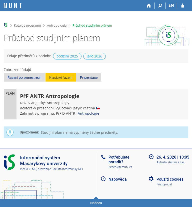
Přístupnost (164, 184)
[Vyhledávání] (160, 6)
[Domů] (148, 6)
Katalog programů (27, 25)
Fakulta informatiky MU (67, 169)
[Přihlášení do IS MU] (182, 6)
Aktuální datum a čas (170, 162)
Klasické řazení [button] (60, 78)
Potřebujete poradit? (119, 159)
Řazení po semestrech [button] (25, 78)
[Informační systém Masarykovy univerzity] (13, 5)
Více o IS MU (28, 169)
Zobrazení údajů (17, 69)
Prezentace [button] (89, 78)
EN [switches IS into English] (171, 5)
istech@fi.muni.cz (120, 167)
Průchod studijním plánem (92, 25)
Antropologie (56, 25)
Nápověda (117, 179)
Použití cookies (170, 179)
